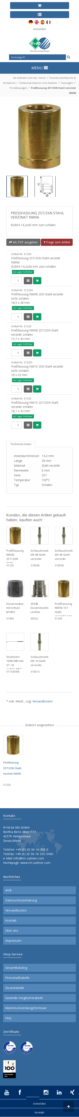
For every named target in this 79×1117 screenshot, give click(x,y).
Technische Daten (20, 444)
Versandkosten (42, 701)
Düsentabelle (14, 988)
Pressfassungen (18, 87)
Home (42, 77)
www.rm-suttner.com (35, 863)
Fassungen (67, 82)
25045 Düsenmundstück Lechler (42, 608)
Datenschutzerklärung (21, 900)
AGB (8, 890)
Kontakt (11, 920)
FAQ (8, 1018)
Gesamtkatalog (16, 968)
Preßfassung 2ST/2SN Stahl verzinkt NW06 (12, 768)
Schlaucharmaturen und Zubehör (38, 82)
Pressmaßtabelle (17, 978)
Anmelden (39, 29)
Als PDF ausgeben (23, 242)
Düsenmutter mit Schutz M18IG (15, 608)
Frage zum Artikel (57, 242)
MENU (39, 67)
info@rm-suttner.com (28, 858)
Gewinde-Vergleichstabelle (24, 998)
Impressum (13, 941)
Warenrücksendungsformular (26, 1008)
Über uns (11, 930)
